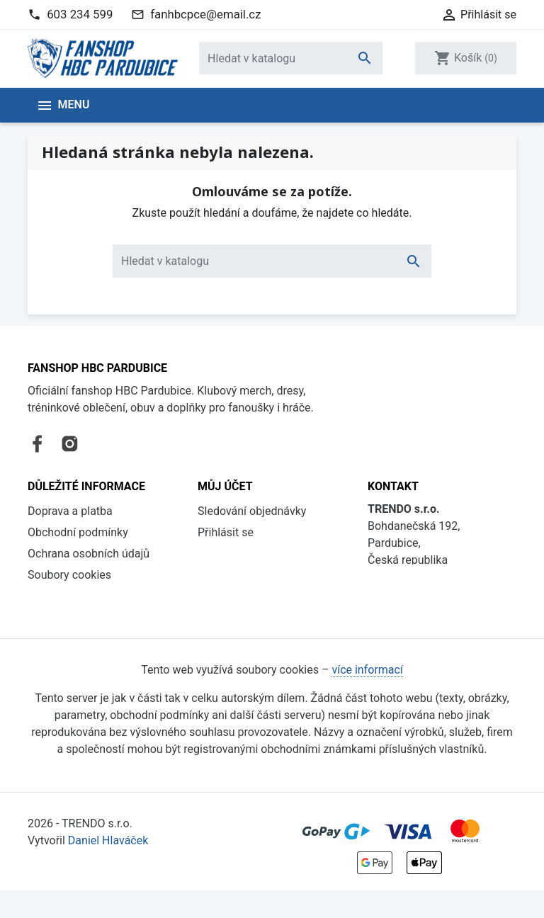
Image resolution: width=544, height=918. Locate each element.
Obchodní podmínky (78, 514)
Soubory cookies (69, 556)
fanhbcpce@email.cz (205, 14)
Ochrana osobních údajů (88, 535)
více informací (367, 698)
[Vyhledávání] (290, 58)
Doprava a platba (70, 492)
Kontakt (47, 599)
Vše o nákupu (62, 577)
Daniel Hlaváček (108, 869)
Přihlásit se (226, 514)
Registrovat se (233, 535)
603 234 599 (80, 14)
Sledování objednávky (252, 492)
